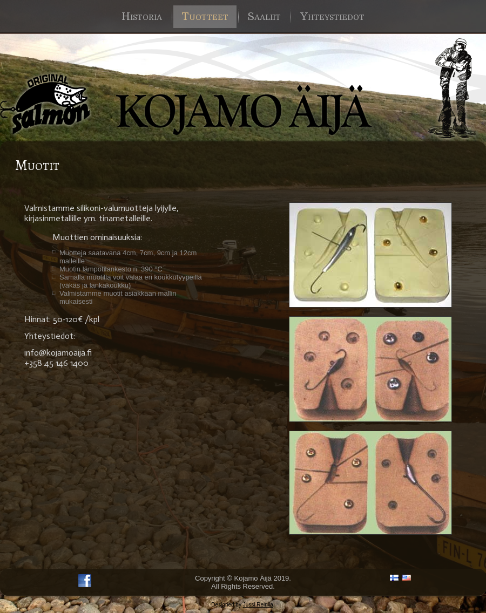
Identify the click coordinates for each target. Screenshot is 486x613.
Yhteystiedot (332, 16)
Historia (142, 16)
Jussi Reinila (258, 605)
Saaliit (264, 16)
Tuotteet (204, 16)
